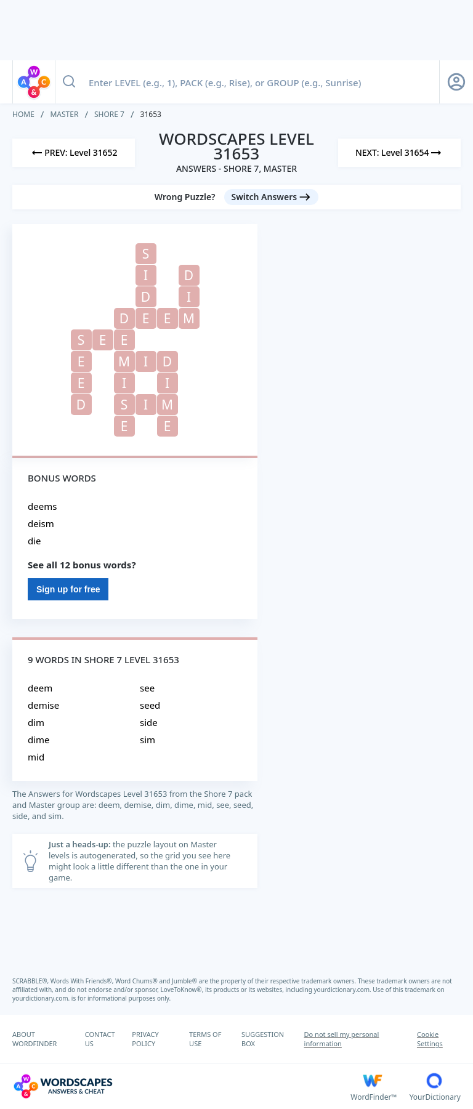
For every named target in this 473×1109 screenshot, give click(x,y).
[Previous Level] (73, 153)
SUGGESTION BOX (262, 1039)
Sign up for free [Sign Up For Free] (68, 589)
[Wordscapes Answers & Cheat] (181, 1086)
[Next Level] (399, 153)
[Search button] (69, 81)
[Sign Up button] (456, 81)
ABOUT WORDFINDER (34, 1039)
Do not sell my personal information (341, 1039)
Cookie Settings (430, 1039)
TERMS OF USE (205, 1039)
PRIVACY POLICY (145, 1039)
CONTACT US (100, 1039)
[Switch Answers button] (271, 197)
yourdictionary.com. (343, 989)
